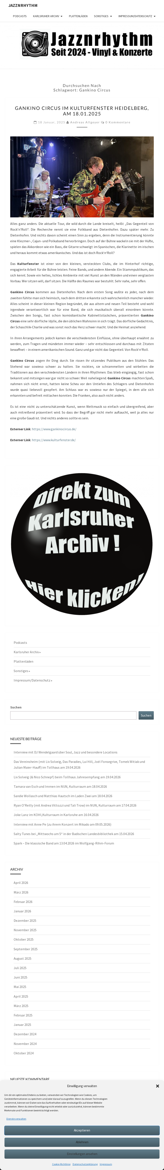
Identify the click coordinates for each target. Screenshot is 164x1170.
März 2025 (21, 1006)
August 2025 (22, 958)
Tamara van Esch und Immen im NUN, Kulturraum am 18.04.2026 (60, 786)
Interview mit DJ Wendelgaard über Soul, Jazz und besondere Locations (65, 752)
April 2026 (21, 882)
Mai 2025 (20, 987)
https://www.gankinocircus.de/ (54, 429)
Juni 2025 (20, 977)
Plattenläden (78, 16)
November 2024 (25, 1043)
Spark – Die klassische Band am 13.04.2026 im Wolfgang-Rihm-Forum (64, 843)
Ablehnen (82, 1142)
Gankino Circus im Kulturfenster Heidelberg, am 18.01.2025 (82, 111)
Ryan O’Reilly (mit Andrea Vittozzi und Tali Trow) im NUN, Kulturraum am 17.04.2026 (75, 805)
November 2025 (25, 930)
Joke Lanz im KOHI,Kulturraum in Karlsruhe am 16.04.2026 (56, 815)
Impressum (106, 1164)
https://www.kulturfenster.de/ (54, 440)
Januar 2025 (22, 1024)
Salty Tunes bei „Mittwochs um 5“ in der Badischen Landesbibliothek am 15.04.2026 (74, 834)
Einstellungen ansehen (82, 1154)
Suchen (16, 707)
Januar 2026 (22, 911)
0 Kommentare (117, 122)
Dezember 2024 (25, 1034)
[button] (157, 1086)
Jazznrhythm (23, 5)
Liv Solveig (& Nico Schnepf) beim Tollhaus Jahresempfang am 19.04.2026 (67, 777)
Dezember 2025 (25, 920)
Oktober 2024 (24, 1053)
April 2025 (21, 996)
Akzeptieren (82, 1130)
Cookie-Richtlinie (61, 1164)
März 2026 (21, 892)
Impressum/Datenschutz (135, 16)
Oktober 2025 (24, 939)
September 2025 (26, 949)
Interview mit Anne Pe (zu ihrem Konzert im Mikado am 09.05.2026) (62, 824)
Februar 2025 (23, 1015)
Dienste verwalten (16, 1118)
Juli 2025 (20, 968)
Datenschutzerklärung (85, 1164)
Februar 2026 (23, 902)
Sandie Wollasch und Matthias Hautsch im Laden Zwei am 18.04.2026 (63, 796)
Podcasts (20, 16)
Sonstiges (101, 16)
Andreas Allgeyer (85, 122)
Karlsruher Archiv (46, 16)
